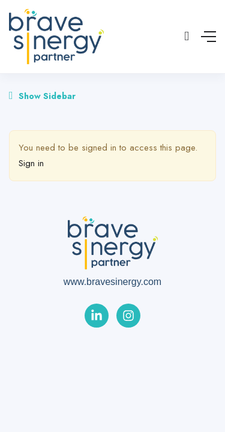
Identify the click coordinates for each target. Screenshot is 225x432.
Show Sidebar (42, 96)
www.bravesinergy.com (112, 282)
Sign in (31, 163)
